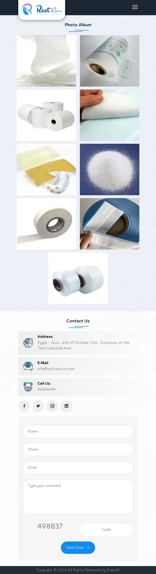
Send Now (78, 547)
